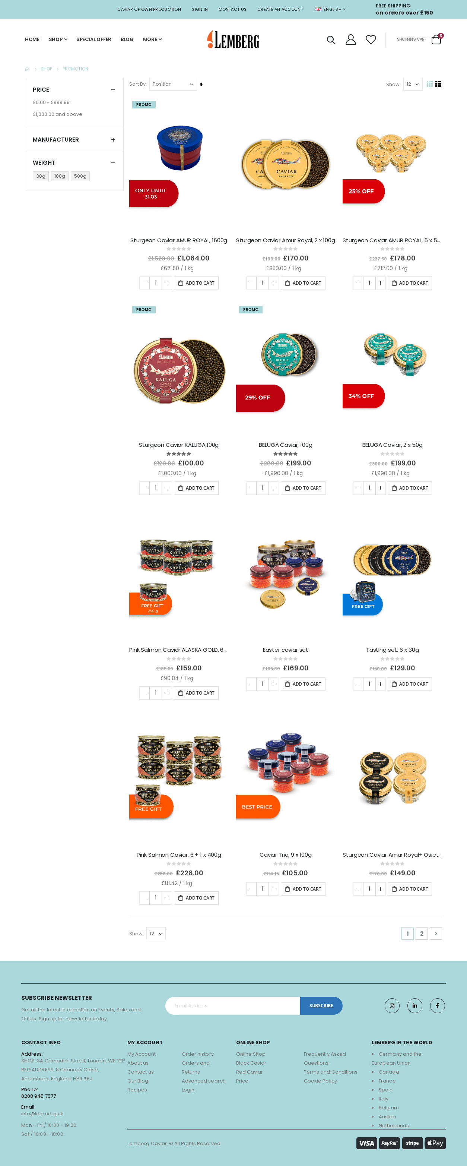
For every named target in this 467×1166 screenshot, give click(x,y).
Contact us (140, 1068)
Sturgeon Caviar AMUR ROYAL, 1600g (180, 239)
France (387, 1077)
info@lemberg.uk (42, 1110)
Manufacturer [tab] (74, 139)
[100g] (61, 176)
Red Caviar (249, 1068)
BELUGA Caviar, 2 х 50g (392, 443)
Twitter (414, 1002)
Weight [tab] (74, 163)
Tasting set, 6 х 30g (392, 647)
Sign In (200, 9)
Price (242, 1077)
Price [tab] (74, 90)
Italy (383, 1095)
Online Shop (251, 1050)
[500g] (81, 176)
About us (138, 1059)
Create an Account (280, 9)
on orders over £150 (404, 12)
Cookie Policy (320, 1077)
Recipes (137, 1086)
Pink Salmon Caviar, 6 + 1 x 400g (180, 852)
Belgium (388, 1104)
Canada (389, 1068)
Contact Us (233, 9)
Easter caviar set (286, 647)
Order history (198, 1050)
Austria (387, 1113)
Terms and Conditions (331, 1068)
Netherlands (394, 1122)
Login (188, 1086)
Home (27, 68)
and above (57, 114)
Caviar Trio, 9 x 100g (287, 852)
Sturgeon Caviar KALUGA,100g (180, 443)
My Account (141, 1050)
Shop (46, 69)
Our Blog (138, 1077)
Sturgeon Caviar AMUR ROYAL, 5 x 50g (392, 239)
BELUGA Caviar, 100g (286, 443)
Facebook (437, 1002)
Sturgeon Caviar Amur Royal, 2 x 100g (286, 239)
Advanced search (204, 1077)
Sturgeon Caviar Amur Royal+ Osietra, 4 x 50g (392, 852)
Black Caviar (251, 1059)
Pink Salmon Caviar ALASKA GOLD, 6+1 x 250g (180, 647)
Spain (386, 1086)
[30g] (42, 176)
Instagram (392, 1002)
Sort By (139, 84)
